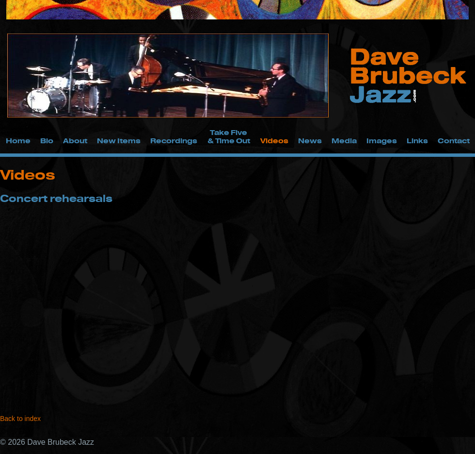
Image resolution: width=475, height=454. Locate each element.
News (310, 140)
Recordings (173, 140)
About (75, 140)
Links (417, 140)
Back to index (20, 418)
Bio (46, 140)
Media (344, 140)
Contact (454, 140)
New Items (119, 140)
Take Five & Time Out (228, 136)
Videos (274, 140)
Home (18, 140)
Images (381, 140)
